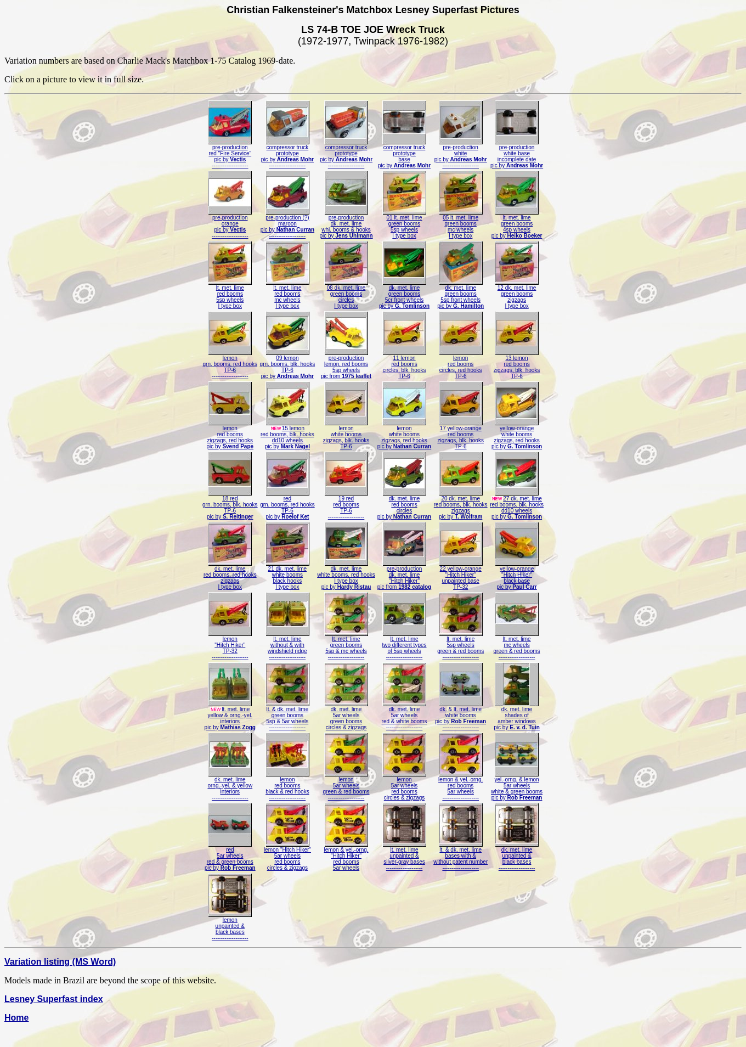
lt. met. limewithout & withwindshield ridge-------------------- (287, 645)
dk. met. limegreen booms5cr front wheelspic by (404, 294)
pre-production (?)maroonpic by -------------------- (287, 224)
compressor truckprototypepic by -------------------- (287, 153)
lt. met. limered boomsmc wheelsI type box (287, 294)
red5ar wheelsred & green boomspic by (230, 856)
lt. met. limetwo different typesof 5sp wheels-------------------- (404, 645)
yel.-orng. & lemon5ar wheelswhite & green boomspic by (516, 786)
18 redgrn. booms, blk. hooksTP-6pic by (230, 505)
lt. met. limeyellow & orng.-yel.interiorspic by (230, 715)
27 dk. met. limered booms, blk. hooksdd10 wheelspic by (517, 505)
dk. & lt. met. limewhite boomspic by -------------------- (460, 715)
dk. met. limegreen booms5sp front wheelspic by (460, 294)
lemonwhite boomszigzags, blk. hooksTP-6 (346, 434)
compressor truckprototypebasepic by (404, 153)
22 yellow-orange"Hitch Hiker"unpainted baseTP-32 (461, 575)
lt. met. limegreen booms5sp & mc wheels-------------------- (346, 645)
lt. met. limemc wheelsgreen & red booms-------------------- (517, 645)
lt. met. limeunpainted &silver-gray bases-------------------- (404, 856)
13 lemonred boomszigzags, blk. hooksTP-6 (517, 364)
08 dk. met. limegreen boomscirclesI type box (346, 294)
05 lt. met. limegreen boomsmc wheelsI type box (461, 224)
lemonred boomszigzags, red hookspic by (229, 434)
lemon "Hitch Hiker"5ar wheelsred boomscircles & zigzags (287, 856)
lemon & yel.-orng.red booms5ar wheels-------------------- (460, 786)
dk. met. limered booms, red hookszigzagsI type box (230, 575)
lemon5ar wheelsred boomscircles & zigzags (404, 786)
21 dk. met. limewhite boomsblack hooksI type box (287, 575)
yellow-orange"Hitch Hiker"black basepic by (517, 575)
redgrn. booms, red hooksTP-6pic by (287, 505)
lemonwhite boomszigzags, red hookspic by (404, 434)
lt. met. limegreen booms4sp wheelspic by (516, 224)
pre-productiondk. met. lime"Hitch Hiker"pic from (404, 575)
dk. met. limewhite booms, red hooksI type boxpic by (346, 575)
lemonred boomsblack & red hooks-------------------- (287, 786)
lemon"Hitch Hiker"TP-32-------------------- (230, 645)
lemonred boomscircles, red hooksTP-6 (461, 364)
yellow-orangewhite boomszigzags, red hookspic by (516, 434)
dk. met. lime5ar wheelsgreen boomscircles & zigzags (346, 715)
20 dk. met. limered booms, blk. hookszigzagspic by (461, 505)
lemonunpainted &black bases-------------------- (230, 926)
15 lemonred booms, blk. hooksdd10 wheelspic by (287, 434)
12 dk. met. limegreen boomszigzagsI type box (517, 294)
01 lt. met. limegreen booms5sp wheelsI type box (404, 224)
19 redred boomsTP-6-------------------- (346, 505)
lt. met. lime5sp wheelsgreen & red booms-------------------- (460, 645)
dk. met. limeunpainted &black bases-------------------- (517, 856)
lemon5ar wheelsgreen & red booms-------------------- (346, 786)
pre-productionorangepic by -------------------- (230, 224)
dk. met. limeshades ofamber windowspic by (517, 715)
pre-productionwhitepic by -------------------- (460, 153)
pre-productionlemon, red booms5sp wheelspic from (346, 364)
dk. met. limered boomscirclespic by (404, 505)
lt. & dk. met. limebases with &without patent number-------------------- (460, 856)
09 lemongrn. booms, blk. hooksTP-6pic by (287, 364)
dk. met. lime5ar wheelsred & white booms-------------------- (404, 715)
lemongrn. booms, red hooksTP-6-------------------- (230, 364)
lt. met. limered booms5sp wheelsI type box (230, 294)
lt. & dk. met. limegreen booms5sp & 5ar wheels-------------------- (287, 715)
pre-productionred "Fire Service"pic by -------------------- (230, 153)
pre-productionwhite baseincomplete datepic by (516, 153)
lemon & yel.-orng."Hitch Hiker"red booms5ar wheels (346, 856)
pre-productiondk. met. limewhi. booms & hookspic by (345, 224)
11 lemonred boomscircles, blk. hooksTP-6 (404, 364)
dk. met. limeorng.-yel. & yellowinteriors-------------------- (229, 786)
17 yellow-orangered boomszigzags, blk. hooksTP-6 (460, 434)
